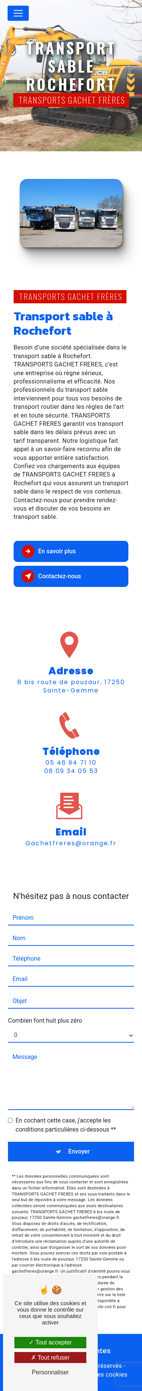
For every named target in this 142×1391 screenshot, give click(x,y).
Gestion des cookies (99, 1374)
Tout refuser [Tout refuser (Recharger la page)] (50, 1357)
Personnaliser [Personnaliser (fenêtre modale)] (50, 1372)
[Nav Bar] (18, 13)
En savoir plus (49, 551)
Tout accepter (50, 1342)
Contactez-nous (51, 576)
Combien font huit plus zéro (45, 1009)
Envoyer (79, 1140)
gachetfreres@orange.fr (71, 832)
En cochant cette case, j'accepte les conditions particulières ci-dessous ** (66, 1114)
